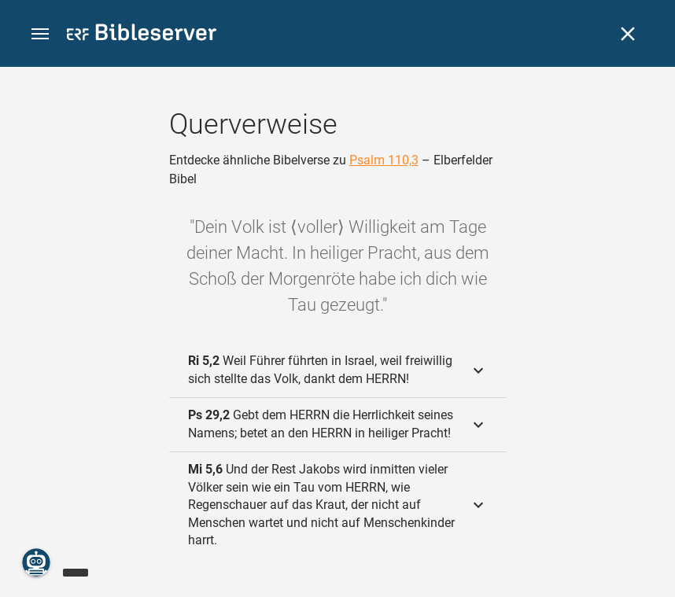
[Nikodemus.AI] (36, 562)
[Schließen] (628, 34)
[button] (40, 34)
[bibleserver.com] (141, 35)
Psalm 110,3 (384, 160)
